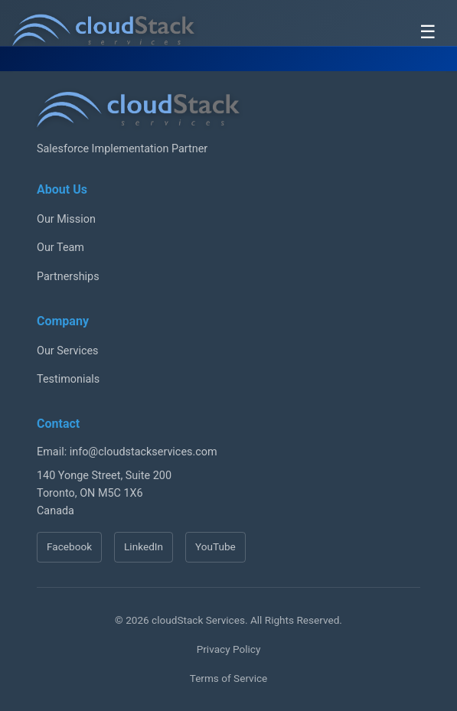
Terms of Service (229, 678)
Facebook (69, 546)
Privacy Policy (229, 649)
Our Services (68, 350)
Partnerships (68, 276)
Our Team (60, 247)
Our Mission (66, 219)
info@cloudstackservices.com (143, 451)
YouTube (215, 546)
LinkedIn (143, 546)
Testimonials (68, 379)
